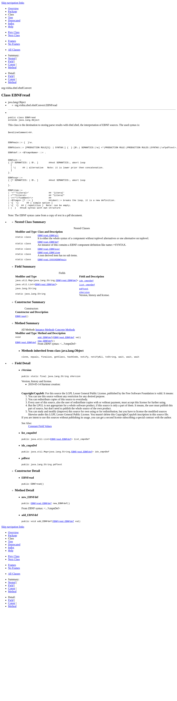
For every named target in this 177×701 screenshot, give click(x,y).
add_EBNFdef (45, 356)
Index (11, 23)
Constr (11, 64)
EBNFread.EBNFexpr (49, 267)
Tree (10, 17)
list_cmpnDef (87, 303)
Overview (13, 8)
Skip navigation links (12, 2)
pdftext (83, 307)
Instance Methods (44, 349)
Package (12, 11)
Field (11, 61)
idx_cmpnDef (86, 299)
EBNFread (20, 335)
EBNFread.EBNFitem (49, 271)
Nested (11, 58)
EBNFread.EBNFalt (48, 253)
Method (12, 67)
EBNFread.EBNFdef (48, 260)
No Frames (14, 44)
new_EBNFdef (45, 360)
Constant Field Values (40, 447)
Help (10, 26)
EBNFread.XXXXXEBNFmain (52, 278)
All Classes (14, 49)
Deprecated (14, 20)
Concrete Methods (65, 349)
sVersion (84, 311)
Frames (12, 41)
